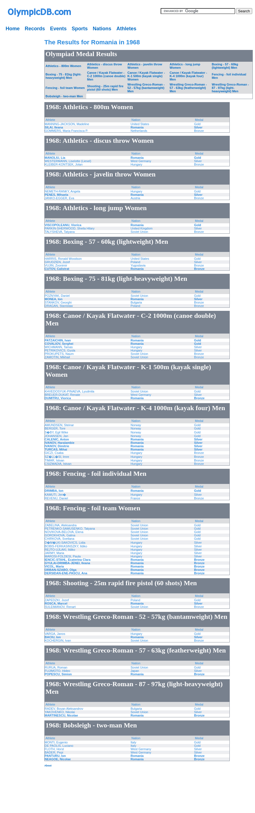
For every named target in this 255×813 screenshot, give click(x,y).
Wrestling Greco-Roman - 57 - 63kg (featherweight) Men (188, 88)
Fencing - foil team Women (65, 87)
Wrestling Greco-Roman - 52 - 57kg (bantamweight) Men (146, 88)
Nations (102, 28)
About (47, 765)
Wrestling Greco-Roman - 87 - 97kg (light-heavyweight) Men (230, 88)
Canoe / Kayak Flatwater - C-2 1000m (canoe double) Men (106, 76)
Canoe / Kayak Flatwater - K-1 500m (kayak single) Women (146, 76)
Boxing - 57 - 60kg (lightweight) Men (225, 66)
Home (13, 28)
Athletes (126, 28)
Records (35, 28)
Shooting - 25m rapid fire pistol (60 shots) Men (105, 87)
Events (58, 28)
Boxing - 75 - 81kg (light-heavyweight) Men (63, 76)
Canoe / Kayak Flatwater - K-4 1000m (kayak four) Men (188, 76)
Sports (80, 28)
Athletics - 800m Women (63, 66)
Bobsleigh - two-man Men (64, 96)
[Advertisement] (18, 118)
